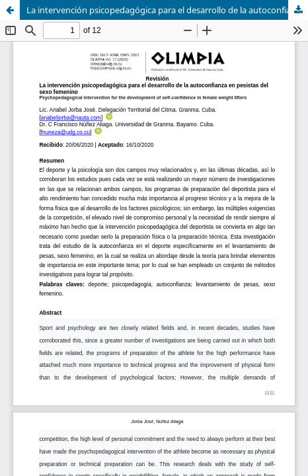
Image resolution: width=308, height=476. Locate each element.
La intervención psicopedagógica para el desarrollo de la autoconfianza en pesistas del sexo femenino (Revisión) (167, 10)
